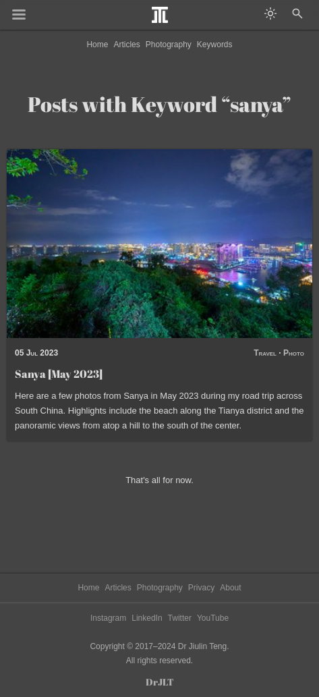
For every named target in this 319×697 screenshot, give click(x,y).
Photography (169, 44)
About (230, 587)
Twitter (180, 618)
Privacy (201, 587)
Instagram (108, 618)
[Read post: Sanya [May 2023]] (159, 243)
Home (97, 44)
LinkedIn (147, 618)
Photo (293, 353)
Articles (126, 44)
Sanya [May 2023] (59, 373)
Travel (265, 353)
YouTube (213, 618)
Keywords (215, 44)
